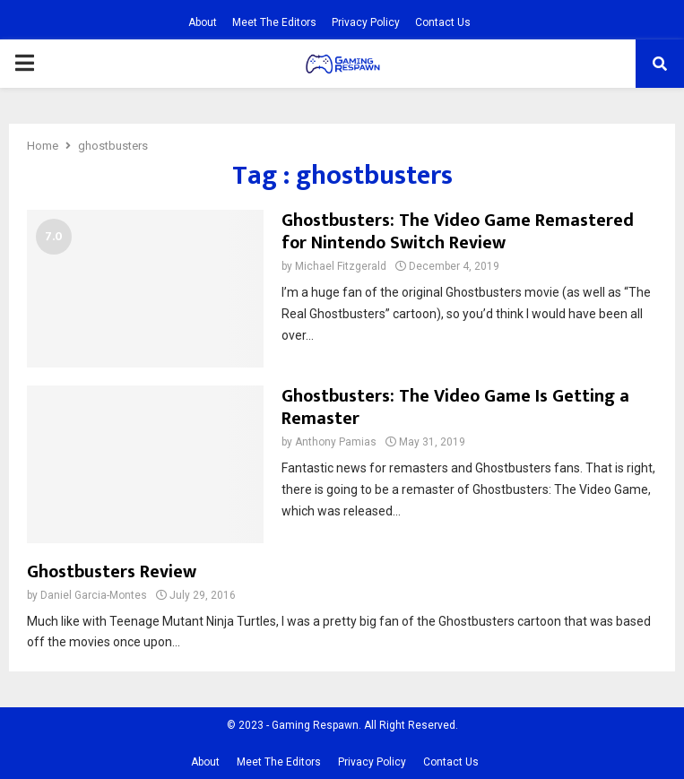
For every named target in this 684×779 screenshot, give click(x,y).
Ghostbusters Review (111, 572)
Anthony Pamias (336, 442)
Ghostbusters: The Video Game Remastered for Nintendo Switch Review (457, 231)
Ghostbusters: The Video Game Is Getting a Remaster (455, 407)
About (202, 22)
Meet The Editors (274, 22)
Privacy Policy (366, 22)
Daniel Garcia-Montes (93, 595)
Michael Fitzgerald (340, 266)
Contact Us (443, 22)
